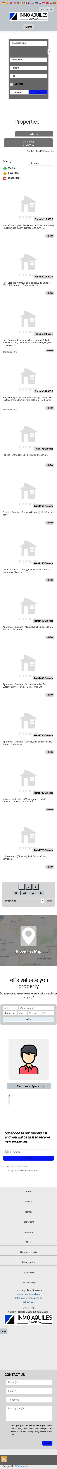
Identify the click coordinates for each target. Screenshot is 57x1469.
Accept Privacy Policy (17, 1166)
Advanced (19, 92)
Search (39, 92)
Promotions (28, 1222)
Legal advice (29, 1272)
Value (28, 1019)
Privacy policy (28, 1262)
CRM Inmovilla (22, 1466)
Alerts (34, 134)
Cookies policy (28, 1282)
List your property (28, 143)
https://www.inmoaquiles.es (28, 1298)
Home (28, 1191)
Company (28, 1232)
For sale (28, 1201)
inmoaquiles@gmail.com (28, 1294)
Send (28, 1158)
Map (4, 1331)
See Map (19, 84)
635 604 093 (29, 1302)
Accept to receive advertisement (22, 1170)
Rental (28, 1212)
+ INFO (50, 236)
